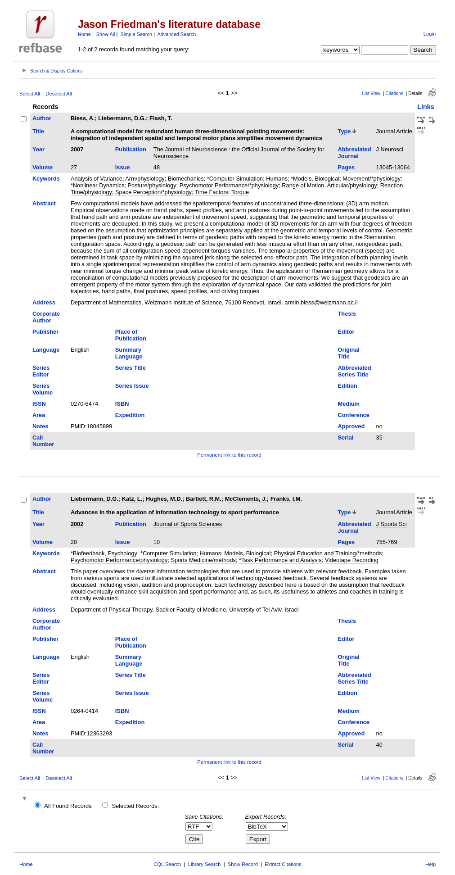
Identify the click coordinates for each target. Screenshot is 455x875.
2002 (77, 524)
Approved (351, 426)
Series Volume (42, 389)
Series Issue (132, 385)
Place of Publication (130, 335)
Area (38, 415)
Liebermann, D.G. (122, 118)
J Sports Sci (391, 524)
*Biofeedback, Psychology (104, 553)
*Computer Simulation (235, 178)
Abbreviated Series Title (354, 371)
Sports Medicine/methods (203, 560)
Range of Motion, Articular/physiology (329, 185)
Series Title (130, 367)
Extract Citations (283, 864)
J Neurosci (389, 149)
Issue (122, 167)
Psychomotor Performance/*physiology (229, 185)
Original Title (349, 353)
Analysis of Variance (96, 178)
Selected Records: (135, 805)
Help (430, 864)
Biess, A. (83, 118)
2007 (77, 149)
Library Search (204, 864)
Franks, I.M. (286, 498)
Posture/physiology (151, 185)
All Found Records (67, 805)
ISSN (39, 403)
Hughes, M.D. (164, 498)
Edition (347, 385)
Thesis (347, 313)
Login (429, 33)
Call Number (43, 441)
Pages (346, 167)
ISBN (122, 403)
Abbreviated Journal (354, 152)
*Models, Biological (315, 178)
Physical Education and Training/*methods (328, 553)
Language (45, 349)
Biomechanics (186, 178)
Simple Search (136, 34)
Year (38, 149)
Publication (130, 149)
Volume (42, 167)
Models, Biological (247, 553)
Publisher (45, 331)
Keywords (46, 178)
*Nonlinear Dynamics (97, 185)
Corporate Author (46, 317)
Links (425, 106)
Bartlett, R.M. (203, 498)
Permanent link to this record (229, 455)
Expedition (129, 415)
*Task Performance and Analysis (280, 560)
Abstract (44, 203)
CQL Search (167, 864)
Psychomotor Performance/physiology (119, 560)
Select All (29, 93)
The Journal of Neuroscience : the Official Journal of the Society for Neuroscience (238, 152)
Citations (394, 93)
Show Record (243, 864)
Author (41, 118)
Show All (105, 34)
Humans (277, 178)
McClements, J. (246, 498)
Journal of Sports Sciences (187, 524)
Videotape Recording (351, 560)
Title (38, 131)
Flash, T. (160, 118)
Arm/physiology (144, 178)
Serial (346, 437)
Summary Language (128, 353)
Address (43, 302)
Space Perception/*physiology (153, 192)
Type (344, 131)
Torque (240, 192)
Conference (353, 415)
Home (84, 34)
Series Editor (41, 371)
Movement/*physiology (371, 178)
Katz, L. (132, 498)
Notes (40, 426)
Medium (349, 403)
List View (371, 93)
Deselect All (58, 93)
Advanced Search (176, 34)
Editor (346, 331)
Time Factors (211, 192)
